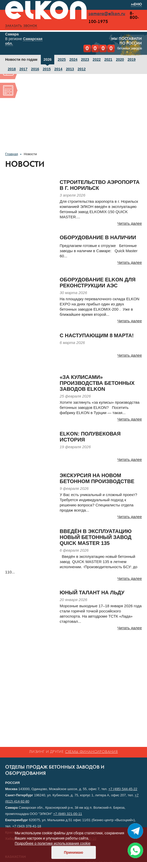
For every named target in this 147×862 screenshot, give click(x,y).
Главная (11, 154)
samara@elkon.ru (106, 13)
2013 (70, 69)
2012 (82, 69)
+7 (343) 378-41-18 (26, 826)
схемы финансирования (91, 752)
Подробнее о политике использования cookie (52, 843)
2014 (58, 69)
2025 (62, 59)
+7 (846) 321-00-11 (67, 814)
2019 (132, 59)
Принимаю (73, 852)
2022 (97, 59)
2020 (120, 59)
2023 (85, 59)
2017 (23, 69)
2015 (47, 69)
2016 (35, 69)
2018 (12, 69)
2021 (108, 59)
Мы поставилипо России (126, 41)
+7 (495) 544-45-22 (123, 789)
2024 (73, 59)
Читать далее (130, 223)
